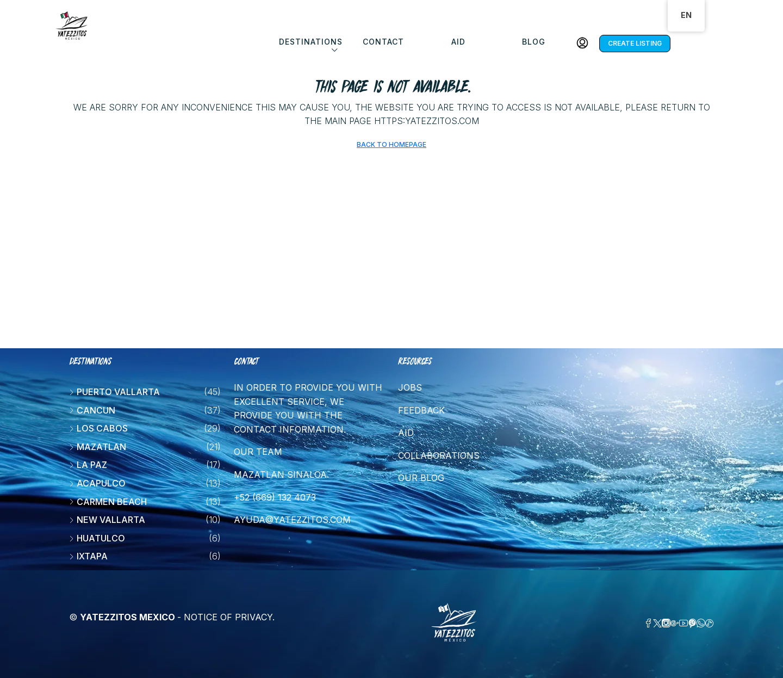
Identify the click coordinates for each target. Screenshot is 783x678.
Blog (533, 41)
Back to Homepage (391, 144)
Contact (383, 41)
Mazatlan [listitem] (97, 446)
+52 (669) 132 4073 (275, 497)
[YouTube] (683, 623)
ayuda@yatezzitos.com (292, 519)
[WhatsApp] (701, 623)
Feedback (421, 410)
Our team (258, 451)
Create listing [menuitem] (635, 43)
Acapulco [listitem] (97, 483)
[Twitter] (657, 623)
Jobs (410, 387)
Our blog (421, 477)
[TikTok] (709, 623)
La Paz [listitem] (88, 464)
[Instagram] (666, 623)
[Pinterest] (692, 623)
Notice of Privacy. (229, 617)
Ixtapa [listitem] (88, 556)
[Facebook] (648, 623)
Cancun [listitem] (92, 410)
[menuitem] (582, 43)
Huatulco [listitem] (97, 538)
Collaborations (439, 455)
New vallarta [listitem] (107, 519)
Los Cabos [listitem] (98, 428)
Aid (458, 41)
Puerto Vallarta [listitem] (114, 391)
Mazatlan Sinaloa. (281, 474)
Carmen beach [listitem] (108, 501)
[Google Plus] (674, 623)
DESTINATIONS (311, 41)
